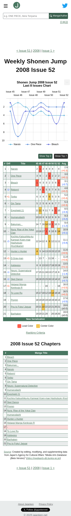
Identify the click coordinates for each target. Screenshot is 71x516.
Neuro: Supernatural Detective (22, 386)
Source (7, 452)
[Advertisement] (35, 35)
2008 (36, 50)
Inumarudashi (18, 217)
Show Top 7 (61, 156)
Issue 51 (25, 50)
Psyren (14, 300)
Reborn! (15, 189)
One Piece (16, 176)
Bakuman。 (17, 224)
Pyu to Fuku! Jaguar (21, 306)
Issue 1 (47, 50)
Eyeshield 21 (17, 210)
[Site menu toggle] (6, 5)
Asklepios (15, 265)
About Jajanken (26, 504)
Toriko (14, 196)
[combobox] (26, 16)
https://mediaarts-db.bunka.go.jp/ (43, 458)
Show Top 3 (45, 156)
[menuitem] (67, 82)
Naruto (14, 169)
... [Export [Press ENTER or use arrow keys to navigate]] (67, 81)
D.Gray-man (17, 258)
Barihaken (16, 313)
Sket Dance (17, 279)
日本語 (64, 22)
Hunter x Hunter (19, 251)
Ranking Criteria (35, 332)
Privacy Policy (46, 504)
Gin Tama (15, 203)
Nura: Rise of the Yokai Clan (21, 410)
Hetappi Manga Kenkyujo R (21, 423)
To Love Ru (16, 293)
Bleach (14, 182)
